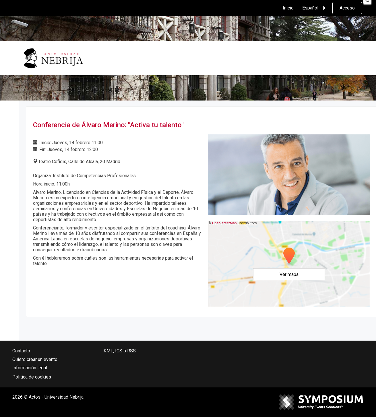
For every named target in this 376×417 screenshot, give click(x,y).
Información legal (29, 367)
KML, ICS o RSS (120, 351)
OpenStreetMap (224, 223)
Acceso (347, 8)
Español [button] (314, 8)
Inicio (288, 8)
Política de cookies (31, 377)
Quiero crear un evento (34, 359)
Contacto (21, 351)
